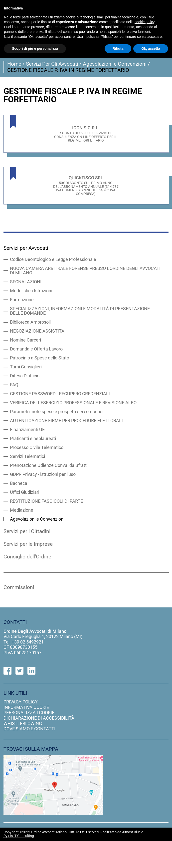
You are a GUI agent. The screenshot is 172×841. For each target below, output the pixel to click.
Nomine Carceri (25, 340)
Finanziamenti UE (27, 429)
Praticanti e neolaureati (33, 438)
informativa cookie (26, 707)
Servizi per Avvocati (25, 248)
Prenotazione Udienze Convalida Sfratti (49, 465)
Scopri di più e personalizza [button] (35, 48)
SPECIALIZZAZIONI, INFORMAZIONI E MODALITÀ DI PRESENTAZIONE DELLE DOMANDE (80, 310)
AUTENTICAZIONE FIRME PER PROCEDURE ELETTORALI (66, 420)
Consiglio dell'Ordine (27, 557)
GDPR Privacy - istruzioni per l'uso (43, 474)
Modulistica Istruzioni (31, 291)
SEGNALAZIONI (25, 282)
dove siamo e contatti (29, 729)
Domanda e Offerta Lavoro (36, 349)
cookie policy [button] (144, 22)
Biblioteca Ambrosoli (30, 322)
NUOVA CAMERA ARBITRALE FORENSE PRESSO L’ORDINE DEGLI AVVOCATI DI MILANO (85, 270)
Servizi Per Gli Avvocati (52, 64)
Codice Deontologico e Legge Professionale (53, 259)
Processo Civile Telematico (36, 447)
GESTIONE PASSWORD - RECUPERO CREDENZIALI (60, 394)
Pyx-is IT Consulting (18, 836)
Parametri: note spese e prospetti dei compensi (56, 411)
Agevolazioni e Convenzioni (115, 64)
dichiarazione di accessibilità (38, 718)
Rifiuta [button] (118, 48)
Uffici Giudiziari (24, 492)
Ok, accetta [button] (150, 48)
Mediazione (21, 510)
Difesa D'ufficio (24, 376)
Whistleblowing (22, 723)
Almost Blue (131, 832)
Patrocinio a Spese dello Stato (39, 358)
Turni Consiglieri (26, 367)
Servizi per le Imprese (28, 544)
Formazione (22, 299)
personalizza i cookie (28, 712)
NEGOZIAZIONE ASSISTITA (37, 331)
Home (14, 64)
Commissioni (18, 588)
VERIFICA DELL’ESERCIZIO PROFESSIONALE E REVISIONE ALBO (73, 402)
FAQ (14, 385)
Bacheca (18, 483)
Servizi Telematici (27, 456)
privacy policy (20, 702)
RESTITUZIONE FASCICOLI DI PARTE (46, 501)
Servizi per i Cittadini (26, 531)
